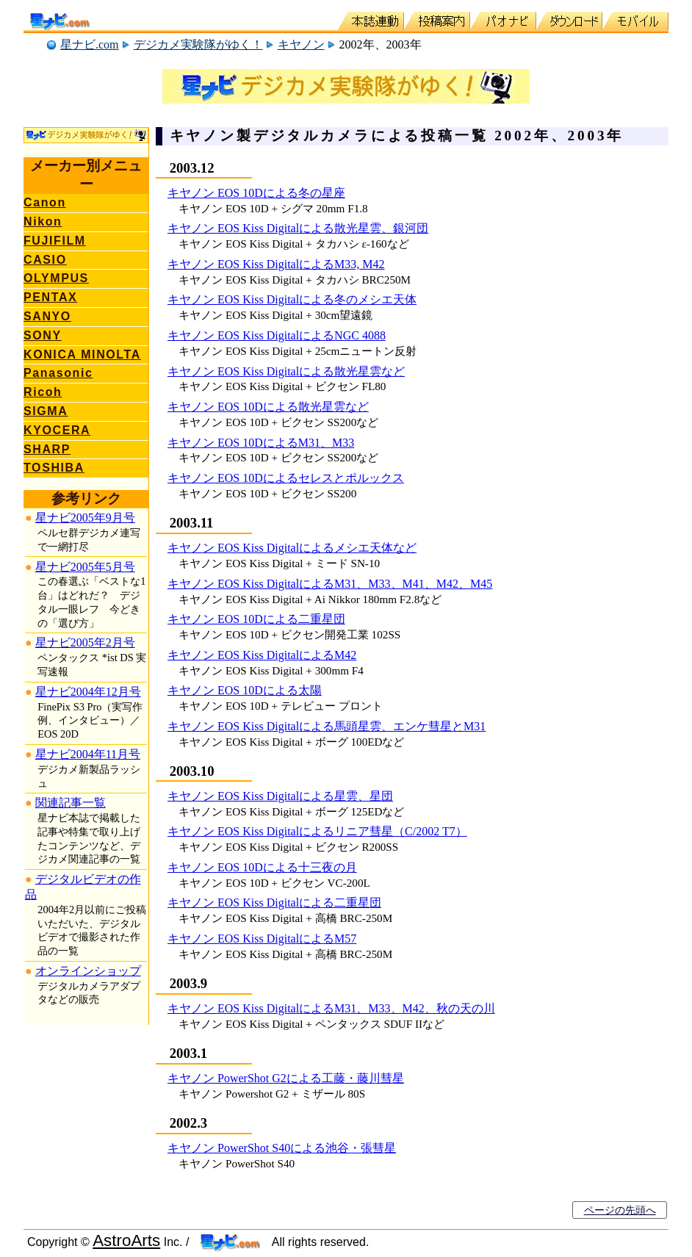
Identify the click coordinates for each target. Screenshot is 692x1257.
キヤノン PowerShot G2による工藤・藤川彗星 (285, 1078)
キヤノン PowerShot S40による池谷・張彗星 (281, 1148)
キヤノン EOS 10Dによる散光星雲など (268, 406)
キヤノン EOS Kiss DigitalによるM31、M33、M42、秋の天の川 (331, 1008)
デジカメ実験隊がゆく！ (198, 44)
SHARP (47, 449)
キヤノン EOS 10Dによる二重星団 (256, 619)
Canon (45, 202)
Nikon (43, 221)
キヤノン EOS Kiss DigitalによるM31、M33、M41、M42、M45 (329, 583)
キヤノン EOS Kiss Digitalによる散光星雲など (286, 371)
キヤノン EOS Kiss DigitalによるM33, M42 (276, 264)
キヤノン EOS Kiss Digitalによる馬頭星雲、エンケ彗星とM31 (326, 726)
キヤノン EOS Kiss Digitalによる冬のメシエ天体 (292, 299)
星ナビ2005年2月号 (85, 642)
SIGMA (46, 411)
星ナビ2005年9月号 (85, 517)
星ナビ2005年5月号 (85, 567)
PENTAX (50, 297)
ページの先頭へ (620, 1210)
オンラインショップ (88, 971)
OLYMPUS (56, 278)
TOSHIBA (54, 467)
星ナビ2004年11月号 (87, 754)
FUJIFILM (55, 240)
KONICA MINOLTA (82, 354)
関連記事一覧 (70, 802)
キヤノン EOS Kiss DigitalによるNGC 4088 (276, 335)
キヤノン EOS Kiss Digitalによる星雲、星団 (280, 796)
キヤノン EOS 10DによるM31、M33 (260, 442)
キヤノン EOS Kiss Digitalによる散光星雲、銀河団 (297, 228)
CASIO (45, 259)
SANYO (47, 316)
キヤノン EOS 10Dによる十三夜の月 (262, 867)
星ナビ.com (89, 44)
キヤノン (301, 44)
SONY (43, 335)
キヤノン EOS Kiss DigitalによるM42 (261, 655)
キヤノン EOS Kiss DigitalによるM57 (261, 938)
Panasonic (58, 373)
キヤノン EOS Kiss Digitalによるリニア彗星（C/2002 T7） (317, 831)
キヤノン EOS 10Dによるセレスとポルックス (285, 478)
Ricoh (43, 392)
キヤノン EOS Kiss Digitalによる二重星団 (274, 902)
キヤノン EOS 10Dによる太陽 (244, 690)
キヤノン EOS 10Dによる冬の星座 (256, 193)
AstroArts (126, 1240)
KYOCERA (57, 430)
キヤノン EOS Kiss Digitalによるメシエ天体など (292, 547)
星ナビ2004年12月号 (88, 691)
